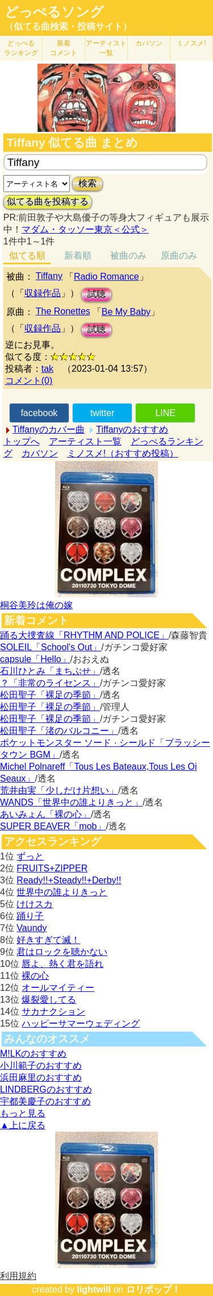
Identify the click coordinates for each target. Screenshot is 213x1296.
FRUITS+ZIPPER (51, 868)
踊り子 (30, 916)
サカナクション (53, 1011)
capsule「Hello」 (35, 659)
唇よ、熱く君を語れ (62, 964)
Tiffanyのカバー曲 (48, 429)
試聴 (96, 294)
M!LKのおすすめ (33, 1053)
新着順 (77, 255)
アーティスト (106, 48)
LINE (165, 413)
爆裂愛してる (49, 999)
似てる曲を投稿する (48, 201)
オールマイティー (58, 987)
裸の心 (35, 976)
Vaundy (31, 928)
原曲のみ (179, 255)
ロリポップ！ (153, 1289)
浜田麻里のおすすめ (41, 1077)
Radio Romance (106, 276)
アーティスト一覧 (85, 441)
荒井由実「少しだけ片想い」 (59, 790)
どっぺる (21, 48)
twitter (102, 413)
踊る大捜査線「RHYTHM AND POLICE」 (84, 635)
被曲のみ (128, 255)
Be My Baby (126, 312)
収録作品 (42, 293)
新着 (63, 48)
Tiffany (49, 276)
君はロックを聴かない (61, 952)
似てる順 (27, 255)
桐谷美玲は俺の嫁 (36, 605)
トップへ (21, 441)
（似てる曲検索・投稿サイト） (68, 26)
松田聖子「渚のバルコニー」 (59, 731)
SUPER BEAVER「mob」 (53, 826)
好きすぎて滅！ (48, 940)
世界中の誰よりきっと (61, 892)
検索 (87, 183)
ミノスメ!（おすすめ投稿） (122, 453)
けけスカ (34, 904)
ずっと (30, 856)
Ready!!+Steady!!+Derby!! (68, 880)
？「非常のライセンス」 (50, 683)
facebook (38, 413)
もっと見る (22, 1113)
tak (47, 368)
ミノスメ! (191, 43)
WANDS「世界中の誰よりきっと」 (71, 802)
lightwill (94, 1289)
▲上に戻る (22, 1125)
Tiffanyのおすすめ (132, 429)
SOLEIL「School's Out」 (50, 647)
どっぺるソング (54, 12)
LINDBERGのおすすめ (46, 1089)
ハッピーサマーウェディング (81, 1023)
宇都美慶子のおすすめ (45, 1101)
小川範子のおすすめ (41, 1065)
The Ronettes (63, 311)
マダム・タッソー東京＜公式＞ (85, 229)
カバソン (148, 43)
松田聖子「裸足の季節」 (50, 695)
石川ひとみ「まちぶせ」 (50, 671)
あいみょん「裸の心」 (45, 814)
